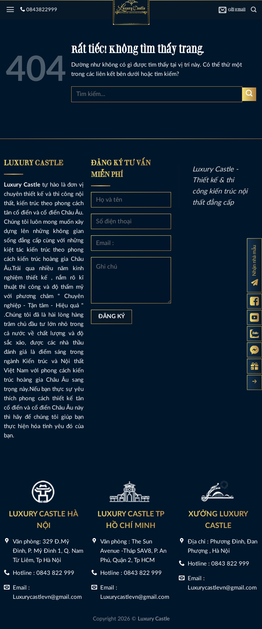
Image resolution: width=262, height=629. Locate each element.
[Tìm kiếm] (253, 9)
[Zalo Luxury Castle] (254, 333)
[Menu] (10, 9)
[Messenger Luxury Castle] (254, 350)
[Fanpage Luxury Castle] (254, 301)
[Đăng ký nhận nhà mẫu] (254, 265)
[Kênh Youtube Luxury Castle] (254, 317)
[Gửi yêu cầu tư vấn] (254, 366)
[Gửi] (249, 94)
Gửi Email (232, 9)
